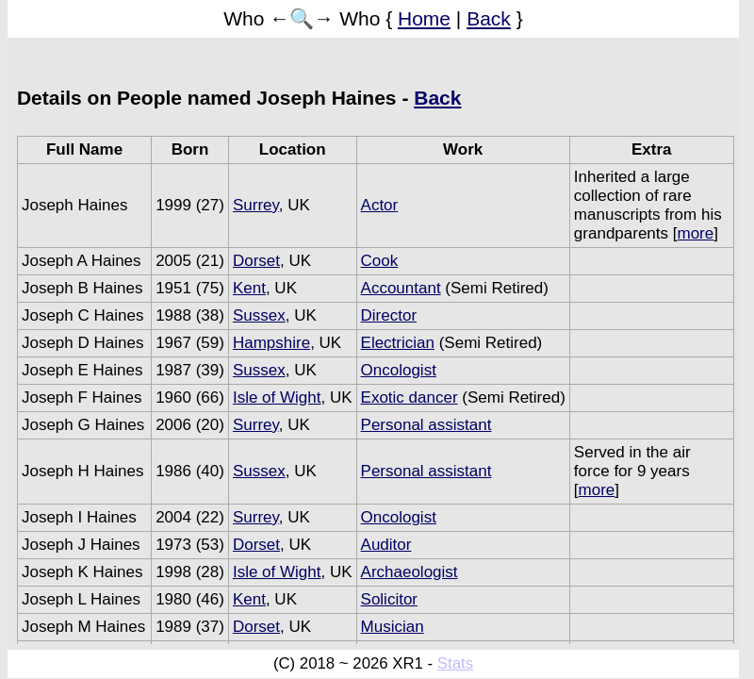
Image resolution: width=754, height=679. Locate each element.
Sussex (259, 315)
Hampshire (271, 343)
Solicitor (389, 599)
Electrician (397, 343)
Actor (380, 205)
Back (489, 18)
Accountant (401, 288)
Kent (249, 288)
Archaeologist (409, 572)
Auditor (386, 545)
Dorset (256, 261)
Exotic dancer (409, 397)
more (696, 233)
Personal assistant (426, 425)
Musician (392, 627)
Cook (380, 261)
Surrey (256, 205)
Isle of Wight (277, 397)
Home (424, 18)
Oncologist (398, 370)
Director (389, 315)
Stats (455, 663)
